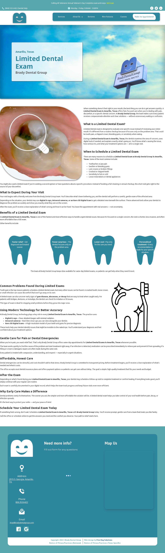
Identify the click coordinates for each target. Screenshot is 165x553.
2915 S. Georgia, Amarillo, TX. (21, 480)
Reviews (91, 17)
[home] (20, 18)
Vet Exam (110, 3)
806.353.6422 (22, 502)
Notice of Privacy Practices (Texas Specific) (102, 543)
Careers (123, 17)
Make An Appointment (144, 17)
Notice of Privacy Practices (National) (65, 543)
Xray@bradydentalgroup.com (22, 522)
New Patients (107, 17)
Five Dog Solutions (104, 540)
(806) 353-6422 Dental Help (16, 8)
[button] (77, 16)
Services (61, 17)
